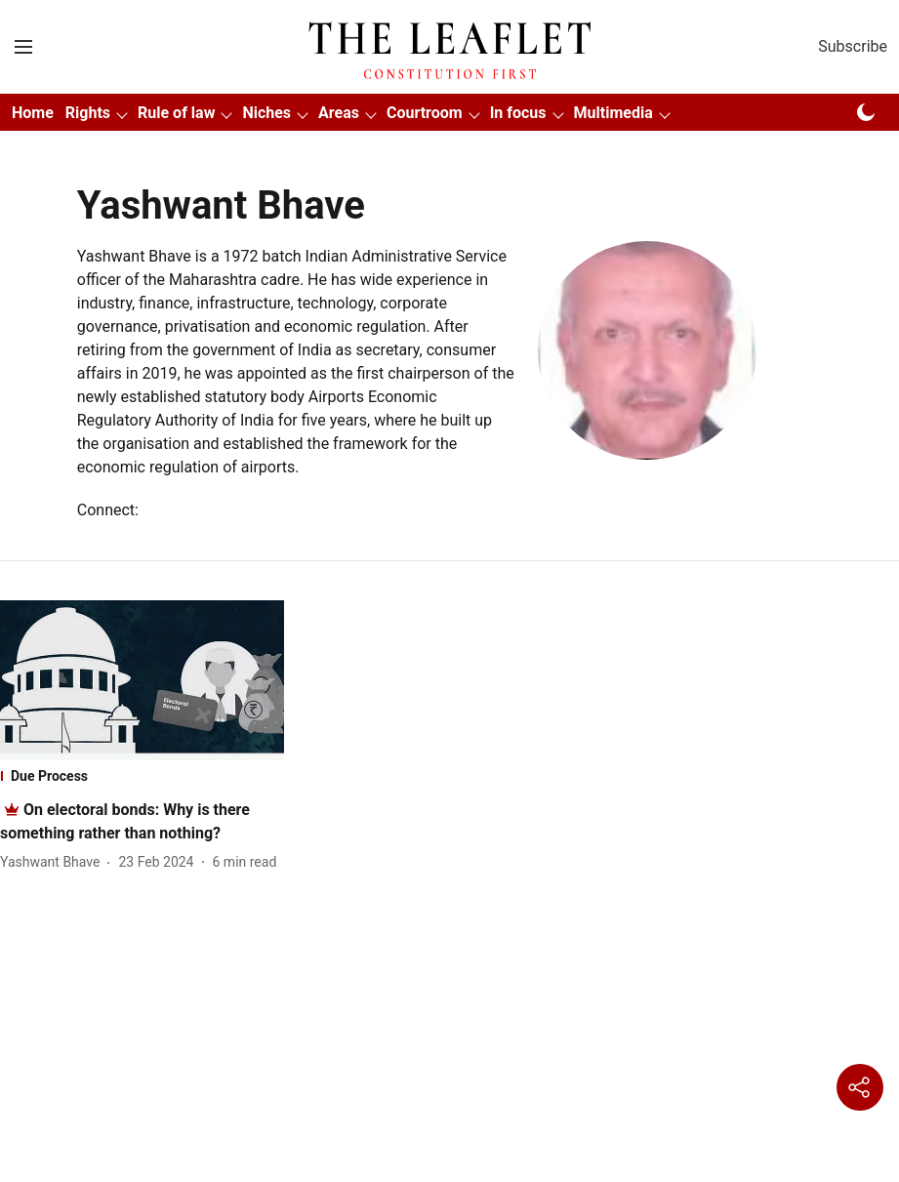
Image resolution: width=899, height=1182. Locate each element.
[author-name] (53, 862)
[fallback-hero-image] (142, 680)
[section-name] (142, 776)
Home (33, 112)
